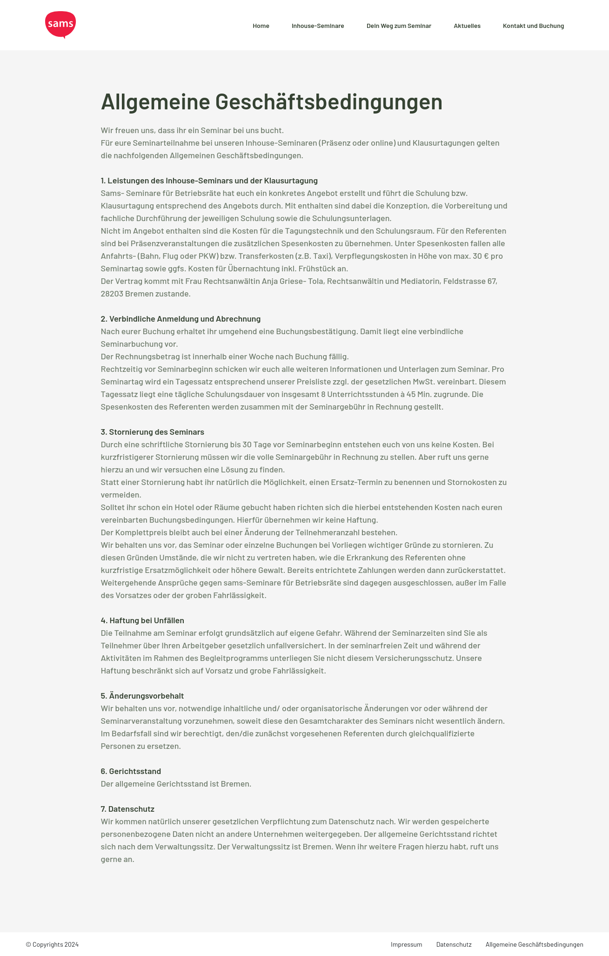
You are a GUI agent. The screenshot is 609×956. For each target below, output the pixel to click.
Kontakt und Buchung (533, 25)
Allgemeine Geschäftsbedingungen (534, 944)
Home (261, 25)
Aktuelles (467, 25)
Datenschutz (454, 944)
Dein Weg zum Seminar (399, 25)
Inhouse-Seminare (318, 25)
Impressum (406, 944)
